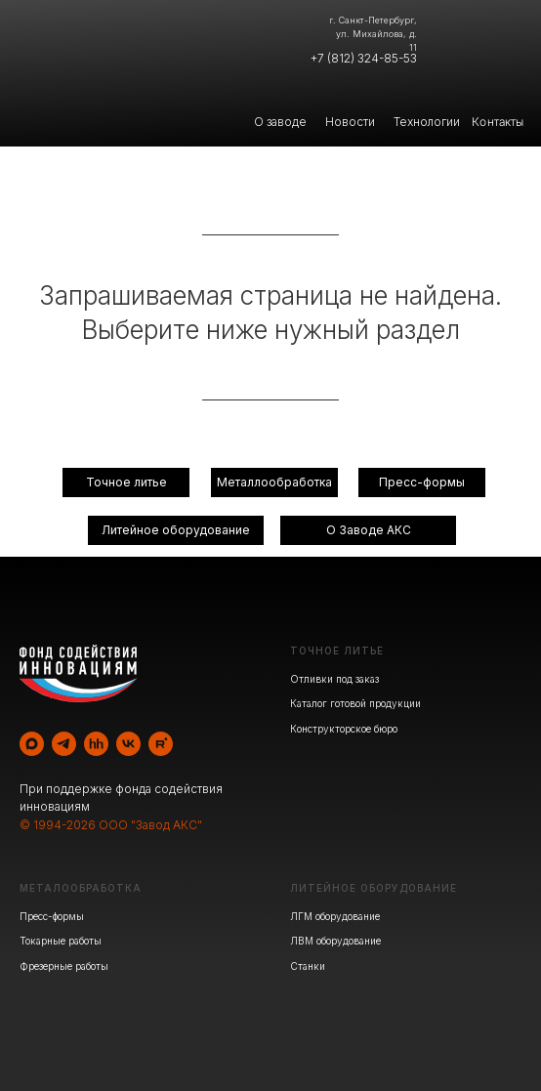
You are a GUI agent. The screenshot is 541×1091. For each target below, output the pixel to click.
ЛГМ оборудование (335, 916)
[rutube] (160, 744)
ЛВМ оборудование (335, 940)
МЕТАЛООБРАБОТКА (81, 888)
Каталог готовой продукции (355, 703)
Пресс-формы (52, 916)
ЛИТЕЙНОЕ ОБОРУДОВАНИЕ (373, 888)
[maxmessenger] (32, 744)
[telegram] (64, 744)
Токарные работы (61, 940)
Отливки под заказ (334, 679)
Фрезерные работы (64, 966)
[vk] (128, 744)
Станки (307, 966)
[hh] (96, 744)
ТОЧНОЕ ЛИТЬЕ (337, 650)
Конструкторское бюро (343, 728)
